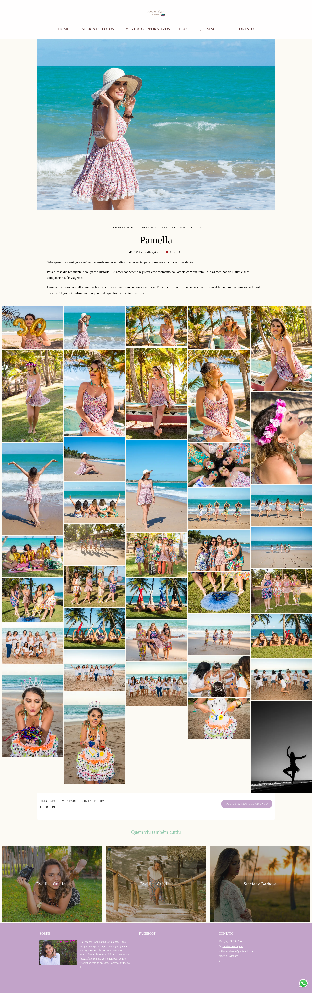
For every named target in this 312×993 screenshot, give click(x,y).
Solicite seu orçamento (246, 804)
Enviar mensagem (232, 946)
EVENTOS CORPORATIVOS (146, 29)
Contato (230, 974)
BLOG (184, 29)
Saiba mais (93, 979)
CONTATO (245, 29)
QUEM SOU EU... (213, 29)
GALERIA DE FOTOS (96, 29)
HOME (63, 29)
